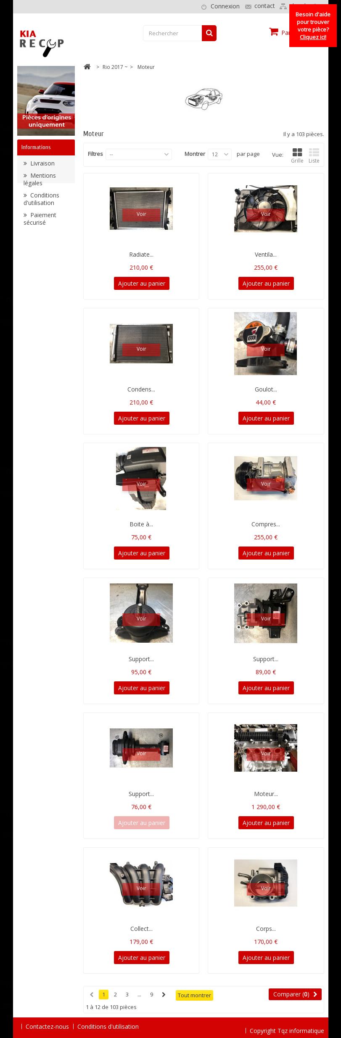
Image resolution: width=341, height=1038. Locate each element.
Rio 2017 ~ (115, 67)
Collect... (141, 929)
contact (264, 6)
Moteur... (266, 794)
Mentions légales (40, 181)
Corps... (266, 929)
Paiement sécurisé (40, 221)
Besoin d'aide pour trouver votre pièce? (313, 26)
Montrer (195, 154)
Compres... (265, 524)
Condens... (141, 389)
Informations (36, 147)
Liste (314, 156)
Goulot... (266, 389)
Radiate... (141, 254)
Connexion (225, 6)
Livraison (42, 165)
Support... (141, 659)
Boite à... (141, 524)
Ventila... (266, 254)
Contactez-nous (47, 1026)
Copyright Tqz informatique (287, 1026)
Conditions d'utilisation (41, 201)
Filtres (95, 154)
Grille (297, 156)
